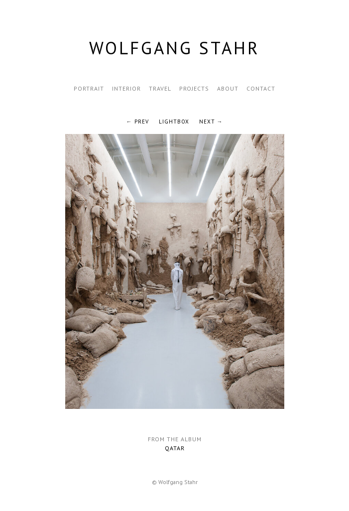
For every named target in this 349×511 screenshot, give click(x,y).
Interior (126, 88)
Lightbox (174, 121)
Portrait (89, 88)
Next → (211, 121)
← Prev (137, 121)
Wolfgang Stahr (174, 47)
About (227, 88)
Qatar (175, 448)
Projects (194, 88)
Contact (260, 88)
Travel (160, 88)
